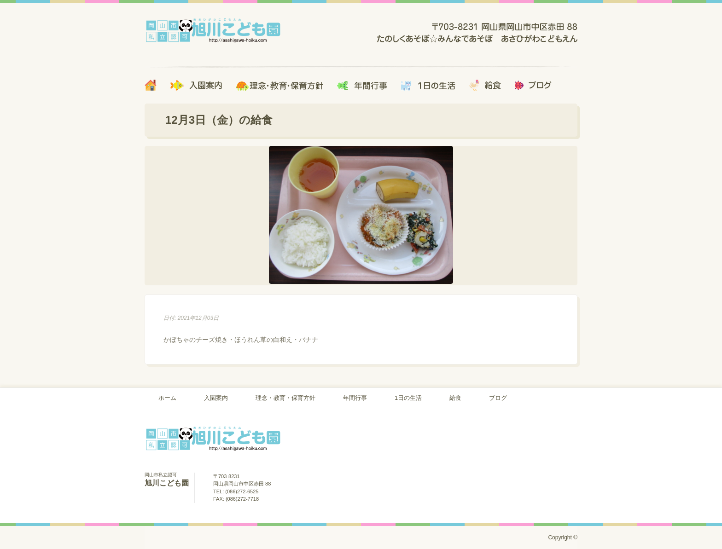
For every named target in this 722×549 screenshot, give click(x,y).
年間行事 (355, 397)
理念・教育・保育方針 (285, 397)
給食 (455, 397)
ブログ (498, 397)
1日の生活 (408, 397)
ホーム (167, 397)
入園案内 (216, 397)
